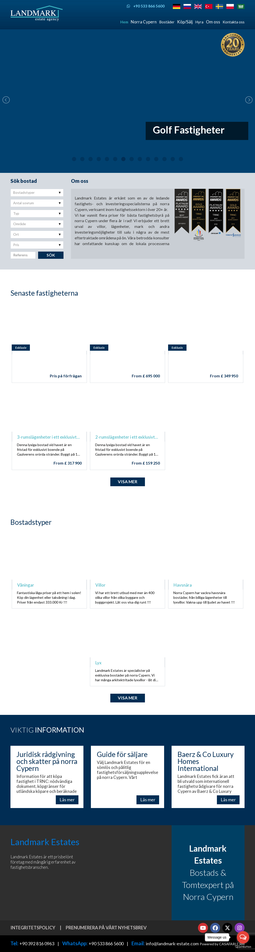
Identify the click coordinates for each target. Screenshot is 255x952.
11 (156, 159)
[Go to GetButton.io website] (243, 947)
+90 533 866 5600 (106, 943)
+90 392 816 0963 (36, 943)
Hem (124, 22)
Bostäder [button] (167, 22)
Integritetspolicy (32, 927)
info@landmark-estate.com (172, 943)
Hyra (199, 22)
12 (164, 159)
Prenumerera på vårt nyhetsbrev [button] (106, 927)
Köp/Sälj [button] (185, 21)
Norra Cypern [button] (144, 21)
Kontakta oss (234, 22)
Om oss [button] (213, 21)
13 (173, 159)
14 (181, 159)
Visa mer (127, 481)
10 (148, 159)
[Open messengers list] (243, 937)
